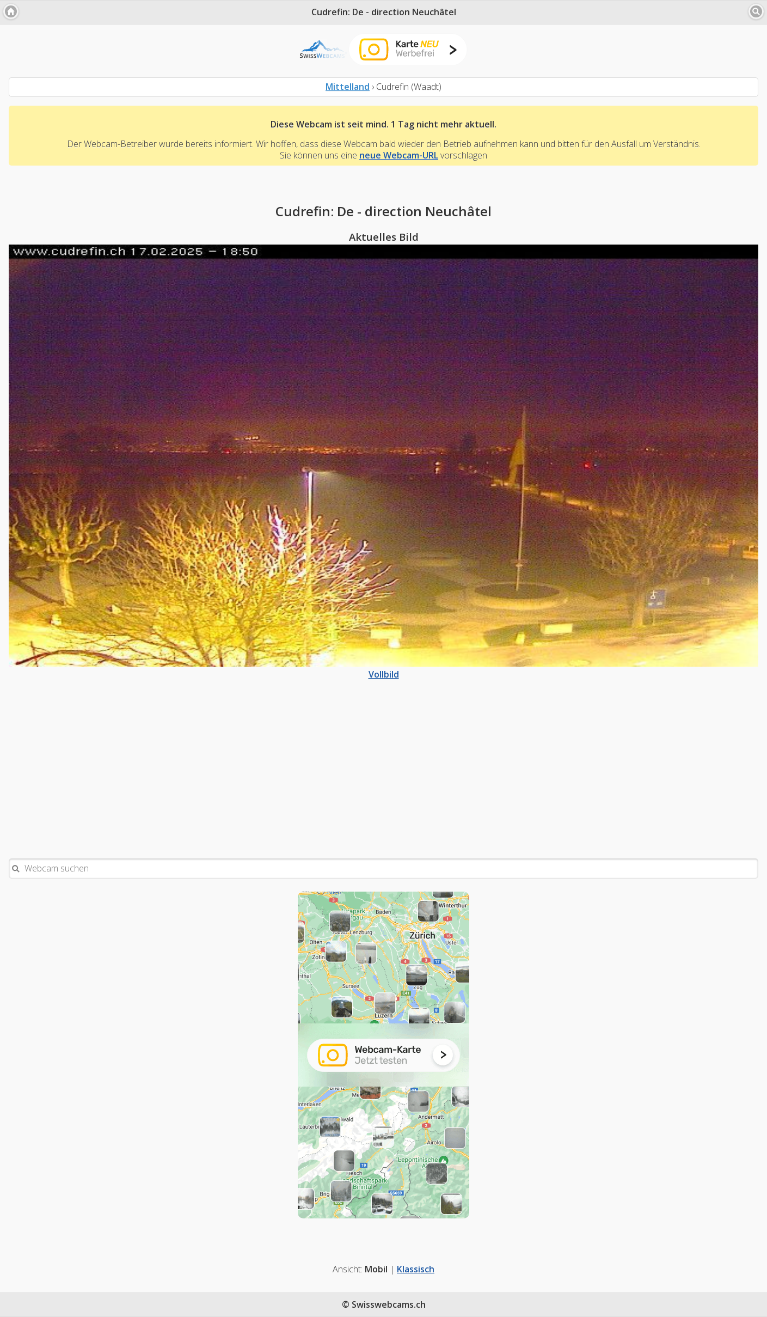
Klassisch (415, 1269)
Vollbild (383, 669)
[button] (11, 11)
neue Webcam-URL (398, 155)
